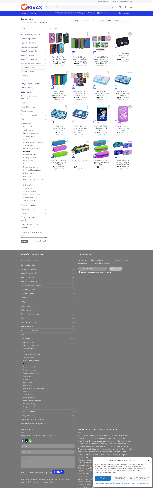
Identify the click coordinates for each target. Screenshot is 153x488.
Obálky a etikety (27, 88)
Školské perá (27, 173)
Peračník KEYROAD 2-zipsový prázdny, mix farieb (59, 162)
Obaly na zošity (28, 145)
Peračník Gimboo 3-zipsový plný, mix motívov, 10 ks (80, 93)
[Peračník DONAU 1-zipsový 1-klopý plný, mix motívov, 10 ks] (59, 43)
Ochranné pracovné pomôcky (28, 97)
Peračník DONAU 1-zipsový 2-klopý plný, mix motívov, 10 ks (101, 59)
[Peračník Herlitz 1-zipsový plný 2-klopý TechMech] (59, 114)
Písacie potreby (27, 111)
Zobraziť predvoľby (139, 478)
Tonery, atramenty (28, 209)
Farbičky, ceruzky (29, 130)
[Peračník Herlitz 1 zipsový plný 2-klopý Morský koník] (101, 79)
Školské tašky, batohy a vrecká (33, 179)
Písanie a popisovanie (29, 115)
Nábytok (24, 80)
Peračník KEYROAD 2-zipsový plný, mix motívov (122, 128)
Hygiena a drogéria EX (29, 47)
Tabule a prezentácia (29, 205)
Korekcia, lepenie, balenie (30, 63)
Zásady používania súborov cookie (105, 483)
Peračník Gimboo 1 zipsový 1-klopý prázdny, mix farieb (59, 93)
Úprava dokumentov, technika (29, 218)
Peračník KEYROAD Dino (80, 161)
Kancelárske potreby (29, 55)
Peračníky (26, 151)
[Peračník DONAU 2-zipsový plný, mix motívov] (122, 41)
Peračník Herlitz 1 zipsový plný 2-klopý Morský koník (101, 93)
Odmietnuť (120, 478)
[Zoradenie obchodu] (115, 21)
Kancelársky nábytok (29, 59)
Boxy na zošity (28, 127)
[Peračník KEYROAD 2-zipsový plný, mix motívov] (122, 114)
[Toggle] (45, 34)
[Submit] (111, 7)
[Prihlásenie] (125, 7)
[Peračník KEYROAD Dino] (80, 148)
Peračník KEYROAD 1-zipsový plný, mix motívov (101, 128)
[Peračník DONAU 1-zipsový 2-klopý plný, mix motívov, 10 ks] (101, 43)
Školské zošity (28, 185)
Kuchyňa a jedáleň (28, 67)
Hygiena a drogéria (28, 43)
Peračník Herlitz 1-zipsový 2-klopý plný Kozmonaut (123, 93)
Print (22, 119)
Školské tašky (27, 176)
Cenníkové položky (28, 39)
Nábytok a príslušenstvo (30, 84)
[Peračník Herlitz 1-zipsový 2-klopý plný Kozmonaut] (122, 79)
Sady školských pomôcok (31, 170)
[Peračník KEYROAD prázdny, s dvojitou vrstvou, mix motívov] (122, 148)
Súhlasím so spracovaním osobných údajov (96, 272)
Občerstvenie (26, 92)
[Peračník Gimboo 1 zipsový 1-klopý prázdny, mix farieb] (59, 79)
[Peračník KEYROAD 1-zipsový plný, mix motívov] (101, 114)
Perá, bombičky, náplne (31, 148)
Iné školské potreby (29, 136)
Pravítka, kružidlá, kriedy (31, 161)
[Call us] (30, 441)
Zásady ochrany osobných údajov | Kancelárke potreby (132, 483)
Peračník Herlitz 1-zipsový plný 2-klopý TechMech (59, 128)
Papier (23, 103)
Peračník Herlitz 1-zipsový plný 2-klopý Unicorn (80, 128)
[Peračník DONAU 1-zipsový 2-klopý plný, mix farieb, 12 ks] (80, 43)
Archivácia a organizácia (30, 35)
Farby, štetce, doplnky (30, 133)
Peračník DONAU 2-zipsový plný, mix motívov (123, 55)
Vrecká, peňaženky (29, 191)
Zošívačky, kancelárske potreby (30, 225)
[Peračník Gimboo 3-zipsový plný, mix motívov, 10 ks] (80, 79)
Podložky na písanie (30, 158)
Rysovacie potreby (29, 167)
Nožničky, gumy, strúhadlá (32, 142)
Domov (23, 23)
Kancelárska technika (29, 51)
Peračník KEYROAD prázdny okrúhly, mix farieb (101, 162)
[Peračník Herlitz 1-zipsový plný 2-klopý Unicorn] (80, 114)
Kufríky (25, 139)
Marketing (24, 76)
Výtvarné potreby (29, 197)
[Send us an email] (26, 441)
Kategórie (32, 13)
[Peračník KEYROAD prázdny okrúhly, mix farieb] (101, 148)
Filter (24, 241)
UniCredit (24, 213)
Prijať (103, 478)
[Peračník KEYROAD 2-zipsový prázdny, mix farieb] (59, 148)
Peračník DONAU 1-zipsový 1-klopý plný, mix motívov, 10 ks (59, 59)
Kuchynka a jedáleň (28, 72)
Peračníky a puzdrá (29, 155)
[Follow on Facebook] (22, 441)
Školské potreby (32, 23)
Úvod (24, 13)
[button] (149, 460)
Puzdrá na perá (28, 164)
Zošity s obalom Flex (30, 200)
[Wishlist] (120, 7)
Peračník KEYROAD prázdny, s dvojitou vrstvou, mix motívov (123, 162)
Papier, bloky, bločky (29, 107)
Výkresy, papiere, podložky (32, 194)
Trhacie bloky (27, 188)
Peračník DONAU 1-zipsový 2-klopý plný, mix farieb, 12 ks (80, 59)
